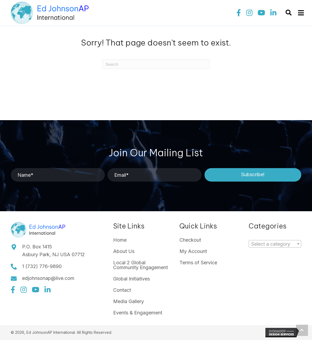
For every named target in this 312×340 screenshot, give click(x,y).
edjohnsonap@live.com (48, 278)
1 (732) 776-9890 (42, 266)
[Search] (156, 64)
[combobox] (275, 244)
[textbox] (272, 244)
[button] (239, 13)
